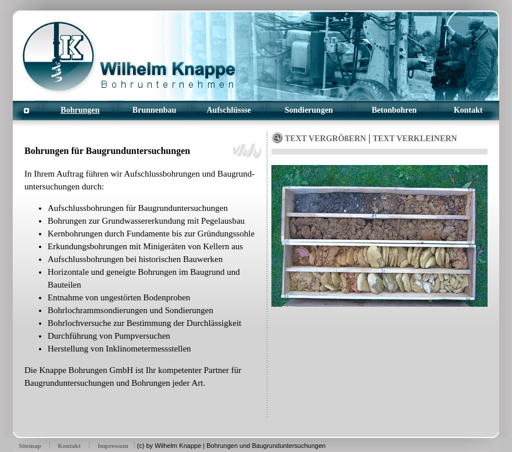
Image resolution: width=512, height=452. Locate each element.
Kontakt (468, 110)
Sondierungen (309, 110)
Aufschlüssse (229, 110)
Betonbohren (394, 110)
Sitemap (30, 445)
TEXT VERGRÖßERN (325, 138)
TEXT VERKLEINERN (415, 138)
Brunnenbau (154, 110)
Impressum (113, 445)
